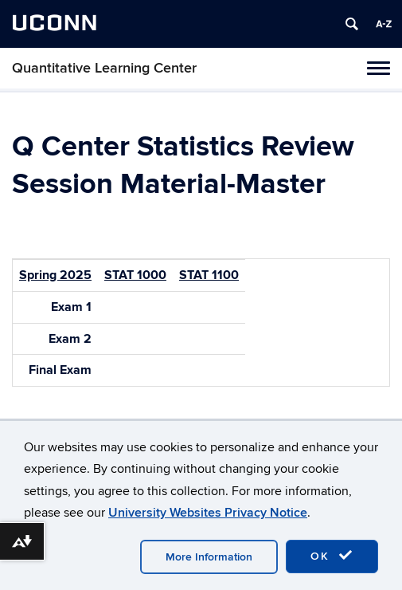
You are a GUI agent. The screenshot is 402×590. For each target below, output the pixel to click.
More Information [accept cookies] (209, 557)
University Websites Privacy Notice (207, 513)
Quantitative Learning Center (104, 68)
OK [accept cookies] (331, 556)
